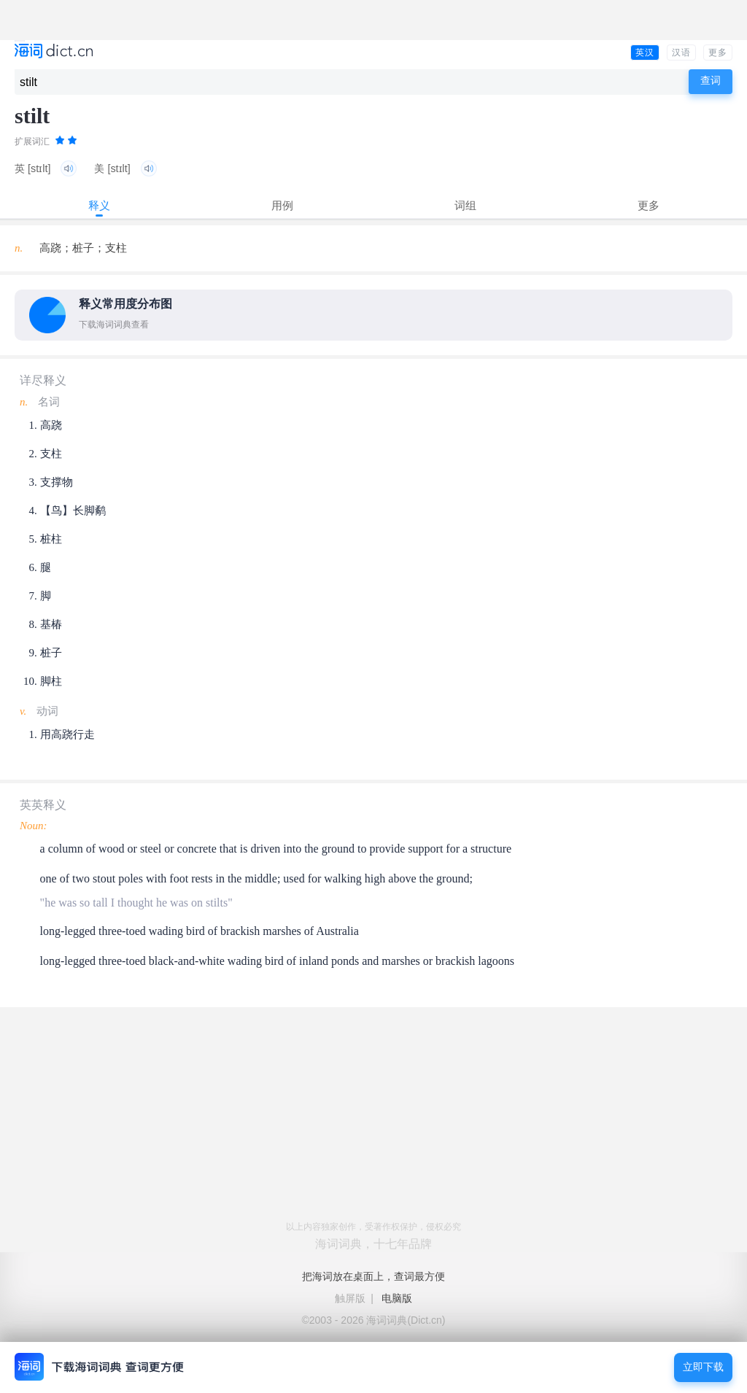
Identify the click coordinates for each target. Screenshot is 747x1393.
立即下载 (703, 1367)
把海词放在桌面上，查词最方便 (373, 1276)
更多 (717, 52)
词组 (465, 205)
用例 (282, 205)
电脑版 (397, 1298)
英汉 (644, 52)
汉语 (681, 52)
